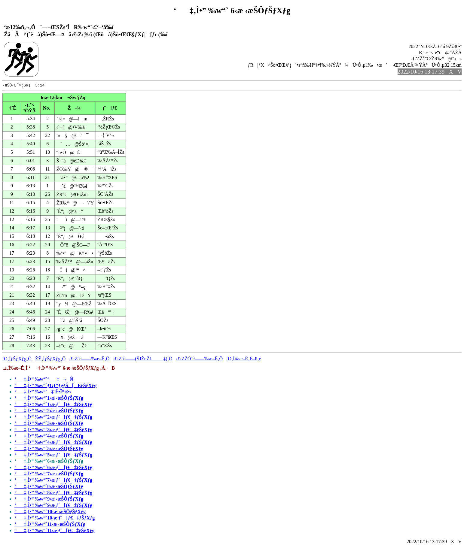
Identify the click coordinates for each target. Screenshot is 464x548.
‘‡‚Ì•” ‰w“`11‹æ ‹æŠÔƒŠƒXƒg (49, 525)
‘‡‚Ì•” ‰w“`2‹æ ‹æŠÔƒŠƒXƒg (48, 411)
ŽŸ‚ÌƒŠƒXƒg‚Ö (50, 359)
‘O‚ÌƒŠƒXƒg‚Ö (17, 359)
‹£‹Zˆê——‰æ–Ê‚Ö (89, 359)
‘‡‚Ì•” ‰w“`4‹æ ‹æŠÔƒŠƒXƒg (48, 436)
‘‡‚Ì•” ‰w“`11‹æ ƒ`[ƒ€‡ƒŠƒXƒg (54, 531)
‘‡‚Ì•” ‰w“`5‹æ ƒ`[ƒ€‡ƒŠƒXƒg (53, 455)
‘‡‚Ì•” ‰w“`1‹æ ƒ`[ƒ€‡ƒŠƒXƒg (53, 405)
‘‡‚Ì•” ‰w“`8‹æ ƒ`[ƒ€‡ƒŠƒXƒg (53, 493)
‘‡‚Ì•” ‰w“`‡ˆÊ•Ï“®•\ (42, 392)
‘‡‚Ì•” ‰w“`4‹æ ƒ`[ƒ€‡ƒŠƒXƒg (53, 443)
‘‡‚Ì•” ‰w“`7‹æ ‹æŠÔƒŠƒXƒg (48, 474)
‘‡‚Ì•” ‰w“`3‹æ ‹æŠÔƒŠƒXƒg (48, 424)
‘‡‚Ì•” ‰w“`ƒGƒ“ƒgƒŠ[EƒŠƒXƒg (55, 386)
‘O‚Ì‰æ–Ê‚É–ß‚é (243, 359)
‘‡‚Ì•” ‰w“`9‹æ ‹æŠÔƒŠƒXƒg (48, 499)
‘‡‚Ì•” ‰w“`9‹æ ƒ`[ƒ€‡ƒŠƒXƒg (53, 506)
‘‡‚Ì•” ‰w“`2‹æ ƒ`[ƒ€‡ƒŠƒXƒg (53, 417)
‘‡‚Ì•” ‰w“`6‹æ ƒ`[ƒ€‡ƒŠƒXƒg (53, 468)
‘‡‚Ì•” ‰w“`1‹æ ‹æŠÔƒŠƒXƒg (48, 398)
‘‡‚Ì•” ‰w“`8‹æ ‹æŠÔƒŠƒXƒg (48, 487)
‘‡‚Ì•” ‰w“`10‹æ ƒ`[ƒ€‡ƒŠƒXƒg (54, 518)
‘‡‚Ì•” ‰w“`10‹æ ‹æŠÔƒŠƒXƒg (50, 512)
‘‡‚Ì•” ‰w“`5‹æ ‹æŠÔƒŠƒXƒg (48, 449)
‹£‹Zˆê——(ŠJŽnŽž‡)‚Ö (142, 359)
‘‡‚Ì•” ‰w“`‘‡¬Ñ (43, 380)
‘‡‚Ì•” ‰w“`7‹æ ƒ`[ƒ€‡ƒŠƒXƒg (53, 480)
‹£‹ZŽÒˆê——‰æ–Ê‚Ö (199, 359)
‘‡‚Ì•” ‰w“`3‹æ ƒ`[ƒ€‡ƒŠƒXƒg (53, 430)
